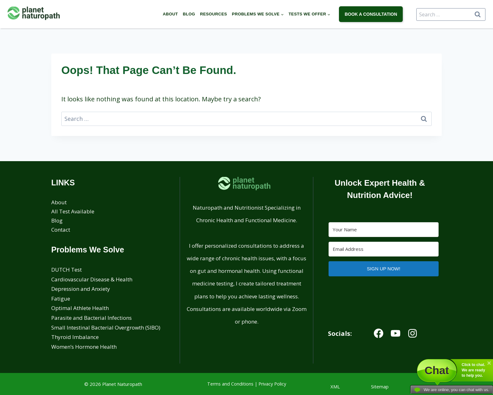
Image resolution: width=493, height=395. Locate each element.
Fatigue (60, 298)
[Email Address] (384, 249)
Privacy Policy (272, 384)
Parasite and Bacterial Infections (91, 317)
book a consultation (371, 14)
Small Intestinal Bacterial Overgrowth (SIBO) (105, 327)
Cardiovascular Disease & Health (91, 279)
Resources (213, 14)
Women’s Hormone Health (84, 346)
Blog (189, 14)
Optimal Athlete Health (80, 308)
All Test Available (72, 211)
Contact (60, 229)
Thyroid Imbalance (75, 337)
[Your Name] (384, 229)
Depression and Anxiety (80, 288)
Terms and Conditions (230, 384)
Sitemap (380, 386)
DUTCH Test (66, 269)
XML (335, 386)
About (170, 14)
